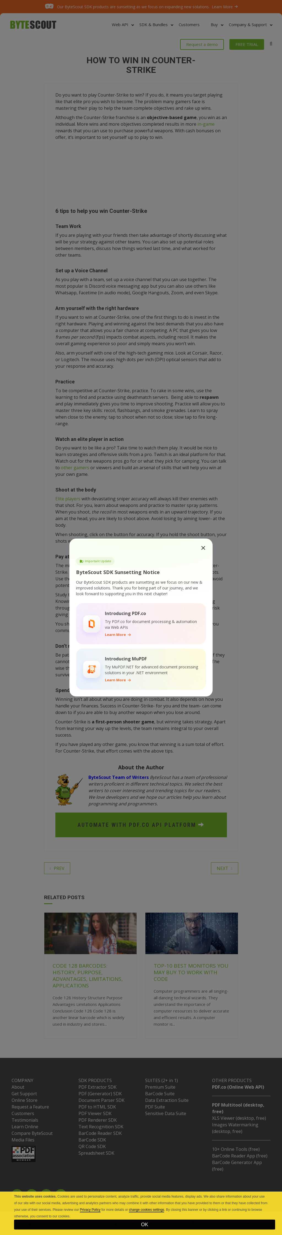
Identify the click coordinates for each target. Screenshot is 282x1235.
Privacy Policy (90, 1210)
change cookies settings (146, 1210)
